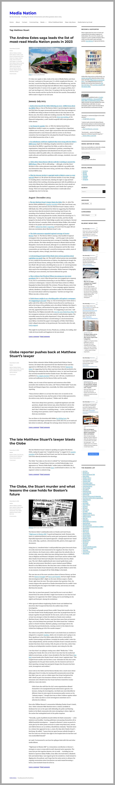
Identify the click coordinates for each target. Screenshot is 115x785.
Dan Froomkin (86, 488)
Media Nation (23, 13)
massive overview (51, 204)
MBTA (11, 66)
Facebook (85, 171)
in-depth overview (43, 376)
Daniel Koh (12, 510)
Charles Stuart (17, 56)
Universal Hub (86, 552)
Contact (24, 22)
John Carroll (86, 510)
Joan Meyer (13, 61)
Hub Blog (85, 501)
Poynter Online (86, 536)
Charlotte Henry (87, 479)
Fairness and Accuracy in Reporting (92, 496)
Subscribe (85, 157)
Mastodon (85, 176)
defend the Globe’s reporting (45, 227)
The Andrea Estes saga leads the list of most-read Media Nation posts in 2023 (41, 40)
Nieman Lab (86, 530)
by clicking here (61, 418)
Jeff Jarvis (85, 508)
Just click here (89, 41)
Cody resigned (33, 325)
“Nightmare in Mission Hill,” (38, 534)
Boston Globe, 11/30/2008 (89, 135)
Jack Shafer (85, 503)
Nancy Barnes (16, 66)
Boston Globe (16, 54)
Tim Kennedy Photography (89, 546)
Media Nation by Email (85, 22)
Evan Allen (18, 510)
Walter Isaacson (18, 69)
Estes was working (63, 117)
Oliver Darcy (86, 531)
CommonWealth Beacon (89, 484)
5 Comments (13, 516)
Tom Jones (85, 550)
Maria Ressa (13, 63)
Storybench (86, 541)
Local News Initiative (97, 85)
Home (12, 22)
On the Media (86, 533)
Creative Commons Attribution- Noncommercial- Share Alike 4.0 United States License (92, 99)
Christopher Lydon (87, 483)
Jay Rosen (85, 506)
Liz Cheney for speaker (37, 126)
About (18, 22)
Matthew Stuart (18, 64)
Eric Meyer (15, 58)
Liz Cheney (19, 61)
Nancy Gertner (13, 68)
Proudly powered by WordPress (26, 778)
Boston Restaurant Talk (89, 474)
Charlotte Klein (86, 481)
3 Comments (13, 73)
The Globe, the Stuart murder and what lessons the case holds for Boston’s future (42, 490)
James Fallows (86, 504)
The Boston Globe (86, 86)
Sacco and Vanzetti (54, 576)
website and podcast (86, 78)
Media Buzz (86, 520)
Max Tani (85, 518)
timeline (46, 635)
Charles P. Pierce (87, 478)
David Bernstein (87, 491)
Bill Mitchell (86, 473)
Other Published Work (55, 22)
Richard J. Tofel (86, 538)
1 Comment (13, 374)
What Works (86, 553)
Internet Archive (17, 59)
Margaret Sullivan (87, 513)
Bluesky (85, 172)
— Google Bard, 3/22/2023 (88, 119)
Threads (85, 174)
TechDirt (85, 545)
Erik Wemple (86, 494)
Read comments (45, 336)
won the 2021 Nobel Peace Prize (64, 312)
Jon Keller (85, 511)
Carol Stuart (16, 369)
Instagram (85, 179)
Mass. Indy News (70, 22)
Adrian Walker (13, 53)
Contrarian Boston (87, 486)
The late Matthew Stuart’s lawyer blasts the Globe (46, 202)
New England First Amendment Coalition (93, 526)
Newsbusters (86, 528)
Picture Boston (86, 535)
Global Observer (87, 499)
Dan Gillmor (86, 489)
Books (42, 22)
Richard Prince (86, 540)
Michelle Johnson (87, 525)
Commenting (33, 22)
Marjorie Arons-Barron (89, 515)
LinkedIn (85, 177)
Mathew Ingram (87, 516)
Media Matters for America (89, 521)
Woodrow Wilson (14, 71)
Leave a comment (34, 336)
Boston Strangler (39, 576)
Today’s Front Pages (88, 548)
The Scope (85, 543)
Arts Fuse (85, 471)
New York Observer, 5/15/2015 (90, 129)
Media (11, 50)
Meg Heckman (86, 523)
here (52, 467)
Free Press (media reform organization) (93, 498)
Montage (31, 527)
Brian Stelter (86, 476)
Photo (30, 74)
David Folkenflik (87, 493)
